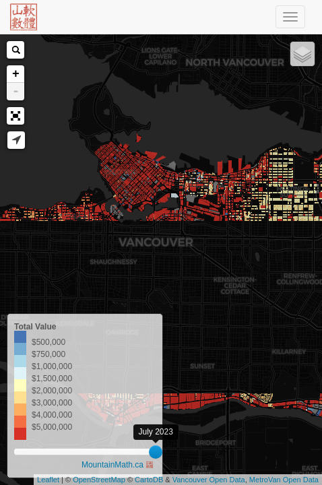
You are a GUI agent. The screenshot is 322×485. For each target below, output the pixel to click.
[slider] (155, 452)
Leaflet (48, 480)
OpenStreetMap (99, 480)
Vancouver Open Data (208, 480)
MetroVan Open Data (284, 480)
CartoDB (149, 480)
